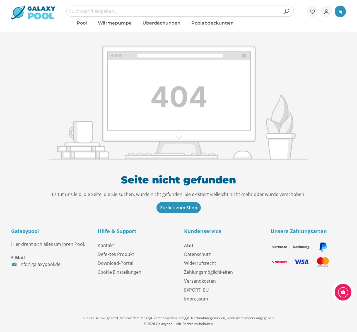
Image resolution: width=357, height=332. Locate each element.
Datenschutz (197, 254)
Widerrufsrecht (200, 263)
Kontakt (106, 245)
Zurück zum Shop (178, 208)
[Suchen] (286, 11)
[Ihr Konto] (326, 11)
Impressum (196, 299)
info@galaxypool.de (40, 264)
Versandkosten (200, 281)
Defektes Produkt (116, 254)
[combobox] (180, 11)
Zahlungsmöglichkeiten (208, 272)
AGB (188, 245)
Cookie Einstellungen (119, 272)
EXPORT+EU (196, 290)
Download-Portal (115, 263)
